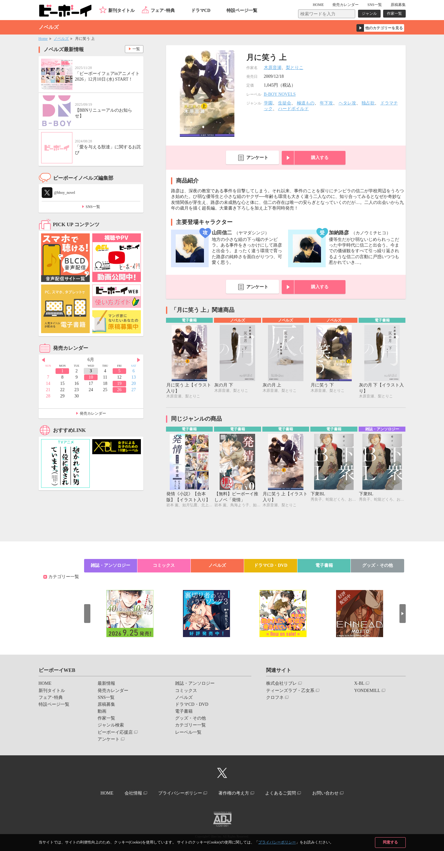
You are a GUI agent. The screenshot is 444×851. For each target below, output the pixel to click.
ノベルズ (61, 38)
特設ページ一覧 (242, 10)
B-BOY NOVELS (280, 94)
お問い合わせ (325, 793)
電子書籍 (324, 565)
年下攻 (326, 103)
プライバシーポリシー (277, 842)
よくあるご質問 (280, 793)
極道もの (305, 103)
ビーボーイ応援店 (115, 732)
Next (138, 360)
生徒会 (284, 103)
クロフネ (275, 697)
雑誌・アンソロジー (110, 565)
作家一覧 (394, 13)
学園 (268, 103)
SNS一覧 (374, 5)
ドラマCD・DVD (270, 565)
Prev (43, 360)
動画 (102, 711)
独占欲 (368, 103)
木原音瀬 (272, 67)
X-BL (359, 683)
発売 (345, 5)
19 (119, 383)
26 (119, 389)
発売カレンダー (93, 413)
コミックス (164, 565)
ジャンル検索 (111, 725)
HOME (318, 5)
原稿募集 (398, 5)
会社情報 (133, 793)
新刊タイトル (121, 10)
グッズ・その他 (377, 565)
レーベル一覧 (188, 732)
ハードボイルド (293, 108)
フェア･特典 (163, 10)
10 (90, 377)
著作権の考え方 (233, 793)
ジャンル (369, 13)
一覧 (136, 49)
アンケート (257, 157)
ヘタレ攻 (347, 103)
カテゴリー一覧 (63, 576)
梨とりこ (294, 67)
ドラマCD (201, 10)
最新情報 (106, 683)
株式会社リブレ (281, 683)
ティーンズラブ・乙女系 (290, 690)
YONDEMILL (367, 690)
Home (43, 38)
